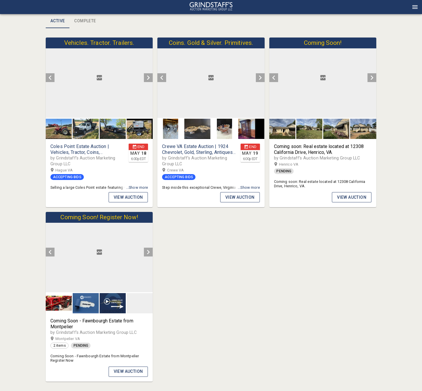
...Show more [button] (137, 187)
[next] (148, 77)
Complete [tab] (85, 21)
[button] (211, 9)
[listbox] (99, 78)
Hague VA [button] (69, 170)
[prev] (50, 77)
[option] (99, 78)
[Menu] (415, 7)
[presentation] (211, 7)
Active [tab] (57, 21)
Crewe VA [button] (181, 170)
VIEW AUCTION (128, 197)
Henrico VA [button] (294, 164)
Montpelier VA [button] (73, 338)
